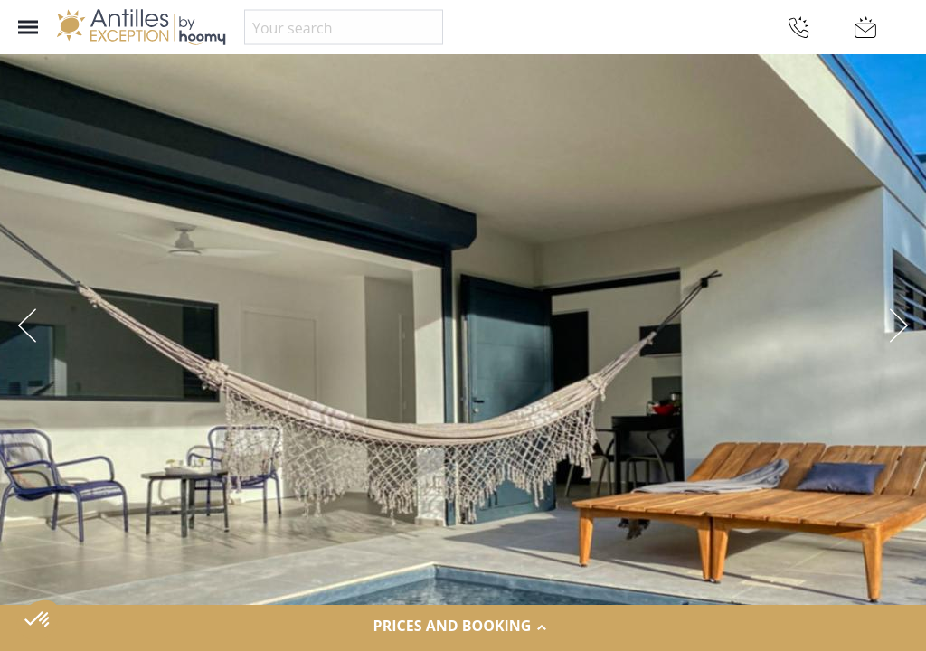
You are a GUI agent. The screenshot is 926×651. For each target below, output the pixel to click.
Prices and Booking (463, 627)
